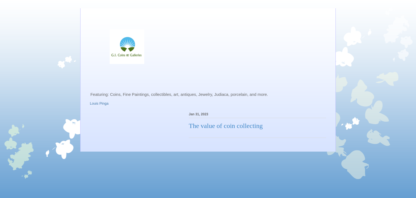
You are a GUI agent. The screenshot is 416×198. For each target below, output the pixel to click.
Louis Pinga (99, 103)
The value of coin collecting (226, 125)
